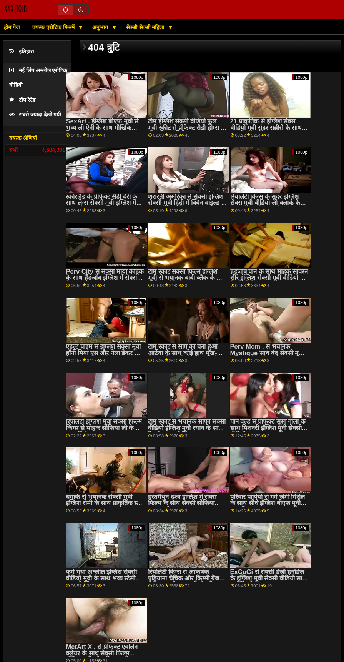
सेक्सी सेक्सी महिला (146, 27)
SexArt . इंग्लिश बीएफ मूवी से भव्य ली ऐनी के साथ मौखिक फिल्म (102, 128)
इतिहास (21, 52)
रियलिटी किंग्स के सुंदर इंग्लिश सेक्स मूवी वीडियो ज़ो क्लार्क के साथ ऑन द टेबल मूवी (265, 203)
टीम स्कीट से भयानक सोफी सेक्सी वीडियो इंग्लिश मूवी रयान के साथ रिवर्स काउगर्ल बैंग (187, 428)
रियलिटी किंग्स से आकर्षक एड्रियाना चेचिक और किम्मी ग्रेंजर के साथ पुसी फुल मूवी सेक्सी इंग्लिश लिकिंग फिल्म (185, 581)
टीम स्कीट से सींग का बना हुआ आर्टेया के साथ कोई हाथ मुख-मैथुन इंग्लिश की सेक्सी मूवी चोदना (187, 353)
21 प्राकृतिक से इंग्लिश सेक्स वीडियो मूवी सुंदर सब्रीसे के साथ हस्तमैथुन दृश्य (266, 128)
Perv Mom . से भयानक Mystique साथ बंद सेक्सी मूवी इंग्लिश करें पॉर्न (267, 353)
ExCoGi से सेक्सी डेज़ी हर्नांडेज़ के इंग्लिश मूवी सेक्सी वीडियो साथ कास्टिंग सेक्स (268, 578)
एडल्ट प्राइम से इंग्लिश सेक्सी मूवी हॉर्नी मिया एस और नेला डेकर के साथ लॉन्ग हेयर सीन (103, 353)
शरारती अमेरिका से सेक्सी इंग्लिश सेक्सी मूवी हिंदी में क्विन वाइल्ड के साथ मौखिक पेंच (187, 203)
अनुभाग (101, 27)
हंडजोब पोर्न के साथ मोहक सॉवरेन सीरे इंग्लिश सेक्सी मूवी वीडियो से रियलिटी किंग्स (269, 278)
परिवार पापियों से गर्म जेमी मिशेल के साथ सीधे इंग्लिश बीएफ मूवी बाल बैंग (267, 503)
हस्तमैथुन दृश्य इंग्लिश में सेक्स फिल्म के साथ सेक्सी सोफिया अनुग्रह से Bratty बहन (182, 503)
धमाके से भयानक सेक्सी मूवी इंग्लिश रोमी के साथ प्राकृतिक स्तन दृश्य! (104, 503)
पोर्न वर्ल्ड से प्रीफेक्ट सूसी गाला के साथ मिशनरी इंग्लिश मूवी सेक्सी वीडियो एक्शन (268, 428)
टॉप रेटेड (22, 100)
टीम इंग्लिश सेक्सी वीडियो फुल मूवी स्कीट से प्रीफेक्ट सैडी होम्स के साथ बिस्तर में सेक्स (187, 128)
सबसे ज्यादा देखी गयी (35, 115)
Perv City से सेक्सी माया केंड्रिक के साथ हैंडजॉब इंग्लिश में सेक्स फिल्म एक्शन (105, 278)
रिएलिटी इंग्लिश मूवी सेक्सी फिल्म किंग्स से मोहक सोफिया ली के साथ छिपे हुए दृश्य (103, 428)
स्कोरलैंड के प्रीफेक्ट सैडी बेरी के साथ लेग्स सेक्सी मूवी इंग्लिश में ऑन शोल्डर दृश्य (101, 203)
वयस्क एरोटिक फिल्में (54, 27)
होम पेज (12, 27)
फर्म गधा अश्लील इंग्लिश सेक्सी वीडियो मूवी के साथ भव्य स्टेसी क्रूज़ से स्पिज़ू (101, 578)
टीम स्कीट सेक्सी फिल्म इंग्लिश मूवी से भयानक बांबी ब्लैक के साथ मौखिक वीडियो (187, 278)
